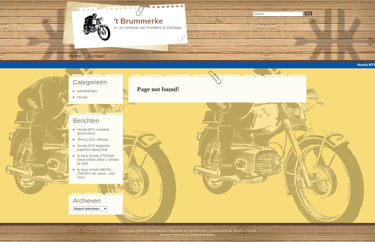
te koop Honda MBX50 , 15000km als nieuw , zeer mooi (96, 173)
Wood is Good (244, 230)
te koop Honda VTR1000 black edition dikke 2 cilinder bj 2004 (98, 159)
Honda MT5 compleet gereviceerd (93, 131)
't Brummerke (138, 21)
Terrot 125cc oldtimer (93, 139)
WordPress (197, 230)
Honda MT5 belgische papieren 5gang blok (93, 147)
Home (75, 56)
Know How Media (202, 234)
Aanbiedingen (87, 91)
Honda (82, 97)
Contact (96, 56)
